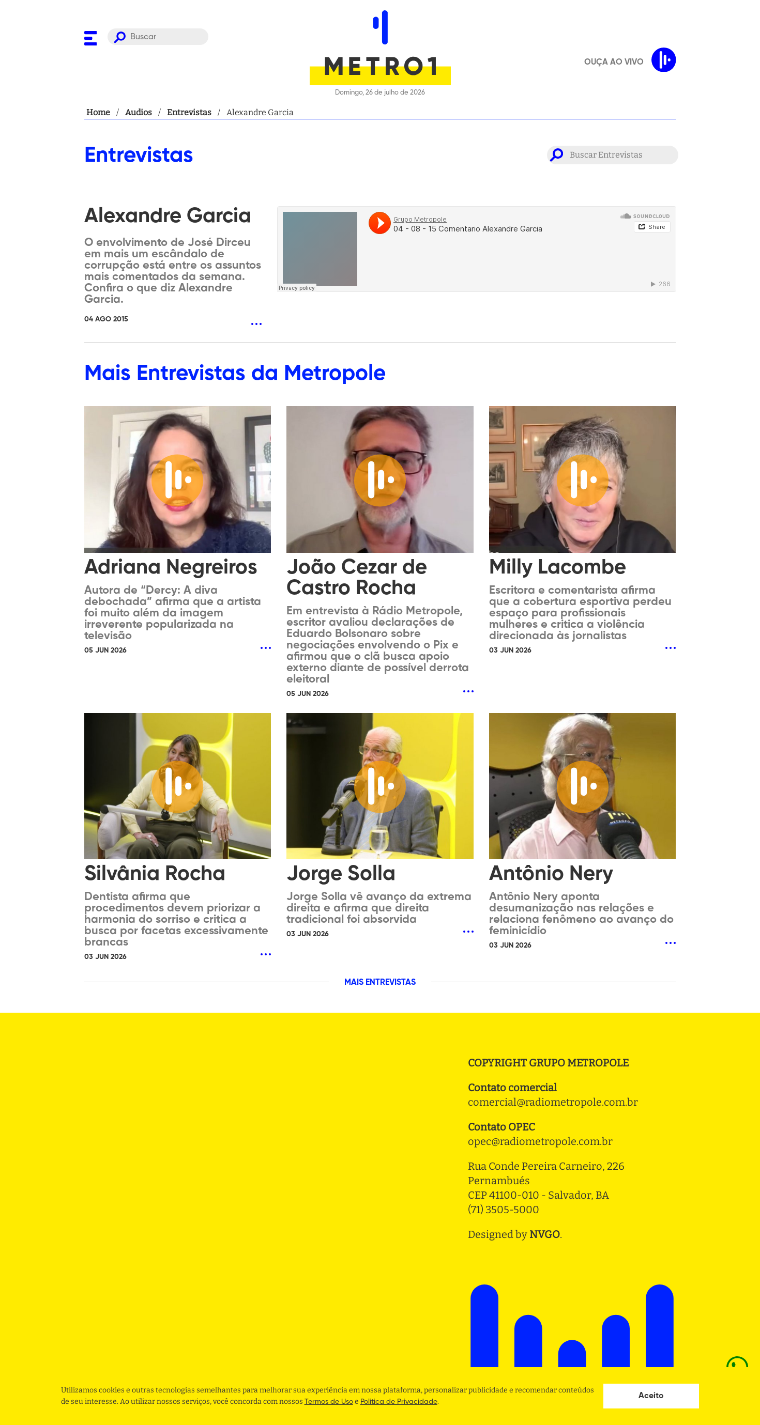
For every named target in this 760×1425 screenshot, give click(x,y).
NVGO (544, 1234)
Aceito (651, 1396)
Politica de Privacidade (398, 1401)
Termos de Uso (329, 1401)
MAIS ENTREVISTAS (380, 983)
